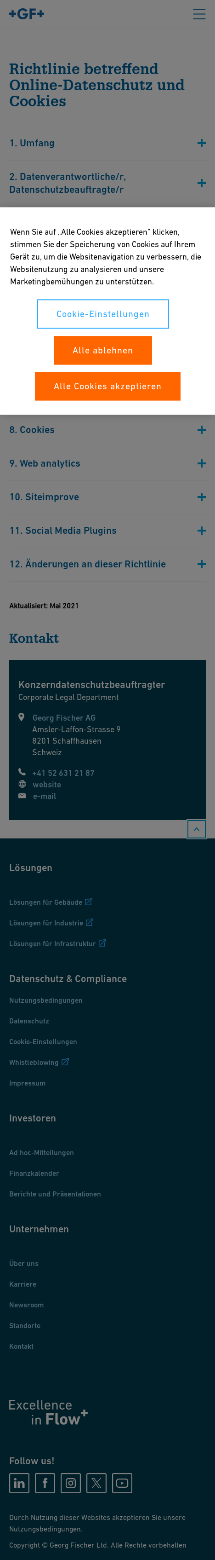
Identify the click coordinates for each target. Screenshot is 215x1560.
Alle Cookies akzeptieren (108, 386)
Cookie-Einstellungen (103, 314)
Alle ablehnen (103, 350)
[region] (107, 311)
